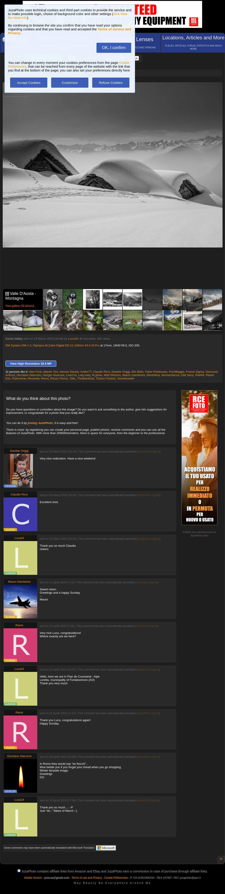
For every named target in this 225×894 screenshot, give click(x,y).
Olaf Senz (187, 375)
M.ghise (97, 375)
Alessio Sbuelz (69, 371)
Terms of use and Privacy (87, 877)
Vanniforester (125, 378)
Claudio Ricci (101, 371)
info (206, 535)
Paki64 (199, 375)
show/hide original (148, 451)
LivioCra (71, 375)
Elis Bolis (137, 371)
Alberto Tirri (50, 371)
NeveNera (153, 375)
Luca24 (73, 338)
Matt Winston (112, 375)
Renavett (33, 378)
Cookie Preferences (116, 877)
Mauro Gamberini (133, 375)
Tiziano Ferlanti (106, 378)
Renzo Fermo (59, 378)
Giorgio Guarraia (53, 375)
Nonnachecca (170, 375)
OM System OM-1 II (18, 345)
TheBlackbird (85, 378)
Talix (72, 378)
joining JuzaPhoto (40, 423)
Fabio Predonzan (156, 371)
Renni (44, 378)
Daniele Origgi (120, 371)
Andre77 (85, 371)
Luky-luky (84, 375)
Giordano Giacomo (29, 375)
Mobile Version (33, 877)
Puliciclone (19, 378)
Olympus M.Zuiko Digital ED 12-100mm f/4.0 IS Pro (66, 345)
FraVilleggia (176, 371)
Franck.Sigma (195, 371)
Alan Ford (35, 371)
